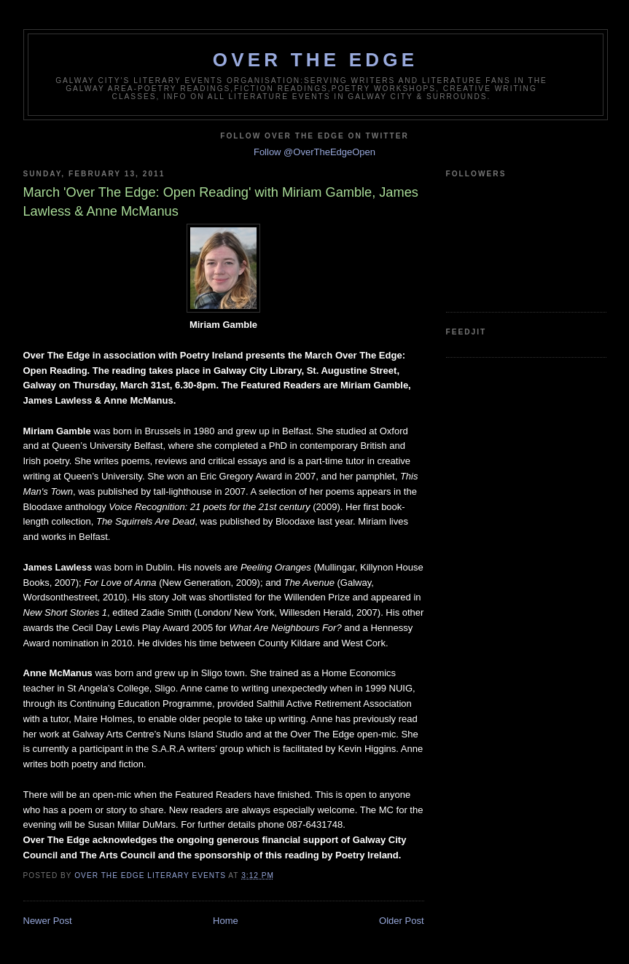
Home (225, 920)
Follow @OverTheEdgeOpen (314, 151)
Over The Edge (315, 60)
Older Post (401, 920)
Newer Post (47, 920)
